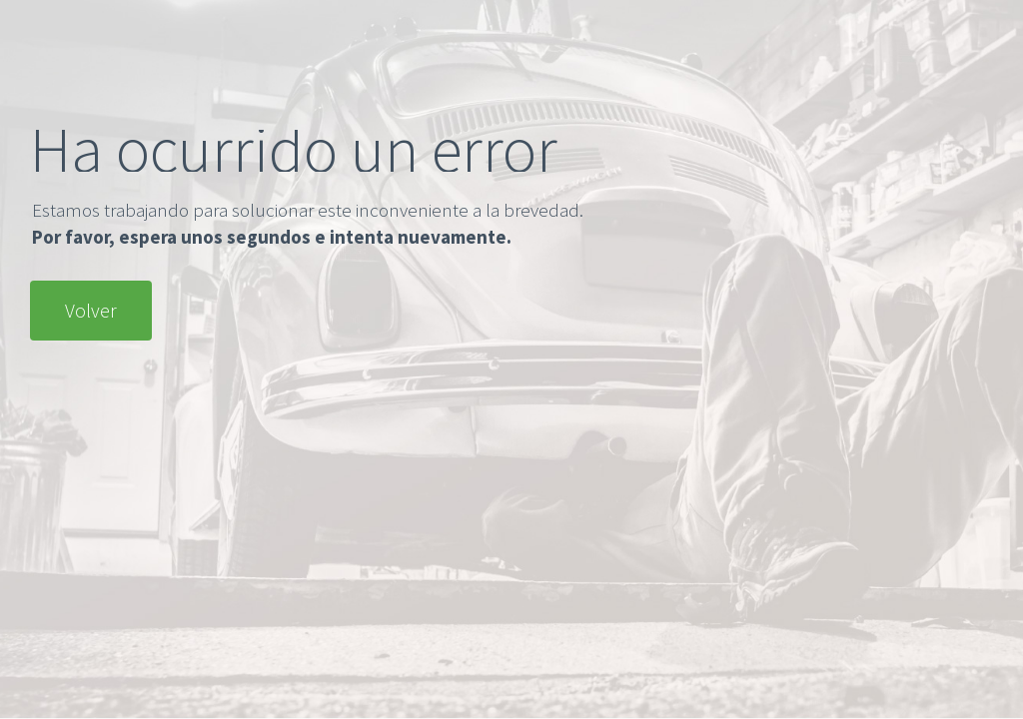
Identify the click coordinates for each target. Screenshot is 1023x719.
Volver (91, 310)
